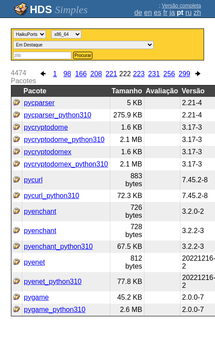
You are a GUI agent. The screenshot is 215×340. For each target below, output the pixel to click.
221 (111, 74)
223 (139, 74)
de (138, 12)
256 (169, 74)
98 (67, 74)
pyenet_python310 (53, 281)
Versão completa (181, 6)
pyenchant (40, 211)
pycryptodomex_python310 (66, 164)
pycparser (39, 102)
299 (184, 74)
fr (165, 12)
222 (125, 74)
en (148, 12)
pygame (36, 297)
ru (188, 12)
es (157, 12)
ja (172, 12)
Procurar (82, 55)
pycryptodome (46, 127)
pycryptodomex (48, 152)
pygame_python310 (55, 309)
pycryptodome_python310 (64, 139)
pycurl (33, 180)
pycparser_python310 (58, 115)
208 (96, 74)
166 (81, 74)
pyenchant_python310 (58, 246)
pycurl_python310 (51, 195)
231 (154, 74)
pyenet (34, 262)
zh (197, 12)
